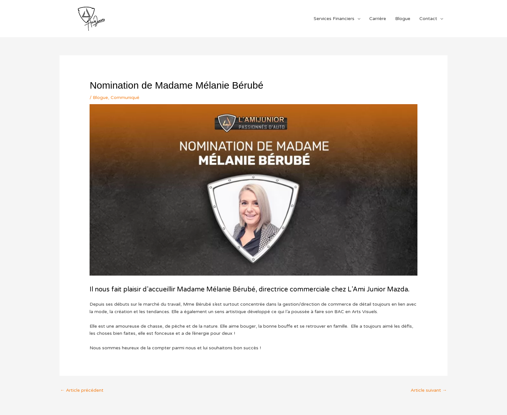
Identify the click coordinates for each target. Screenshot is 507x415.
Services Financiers (334, 18)
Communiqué (125, 97)
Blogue (402, 18)
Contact (428, 18)
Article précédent (81, 390)
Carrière (377, 18)
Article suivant (429, 390)
